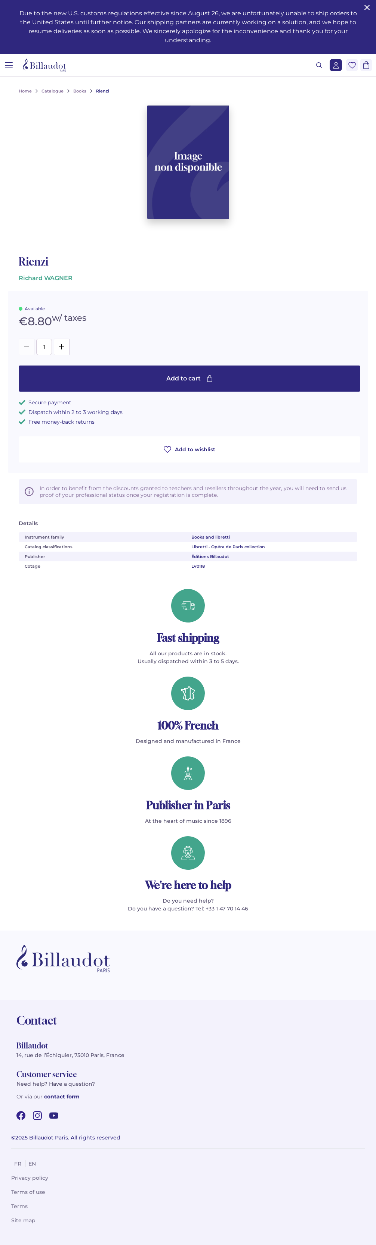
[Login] (336, 65)
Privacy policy (29, 1178)
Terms (19, 1206)
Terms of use (28, 1192)
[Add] (62, 347)
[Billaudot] (44, 65)
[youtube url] (53, 1115)
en (32, 1163)
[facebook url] (20, 1115)
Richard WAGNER (45, 278)
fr (17, 1163)
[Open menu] (9, 65)
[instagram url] (37, 1115)
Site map (23, 1220)
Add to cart (189, 378)
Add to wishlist (189, 449)
